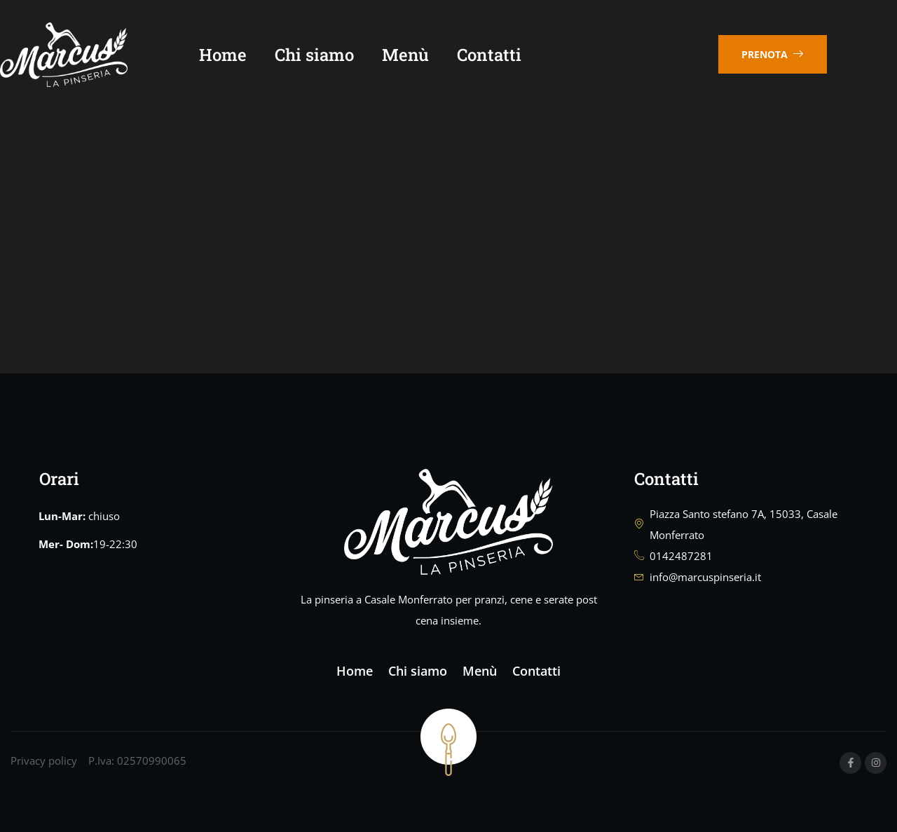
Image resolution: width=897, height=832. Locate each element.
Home (244, 56)
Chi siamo (335, 56)
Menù (426, 56)
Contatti (510, 56)
